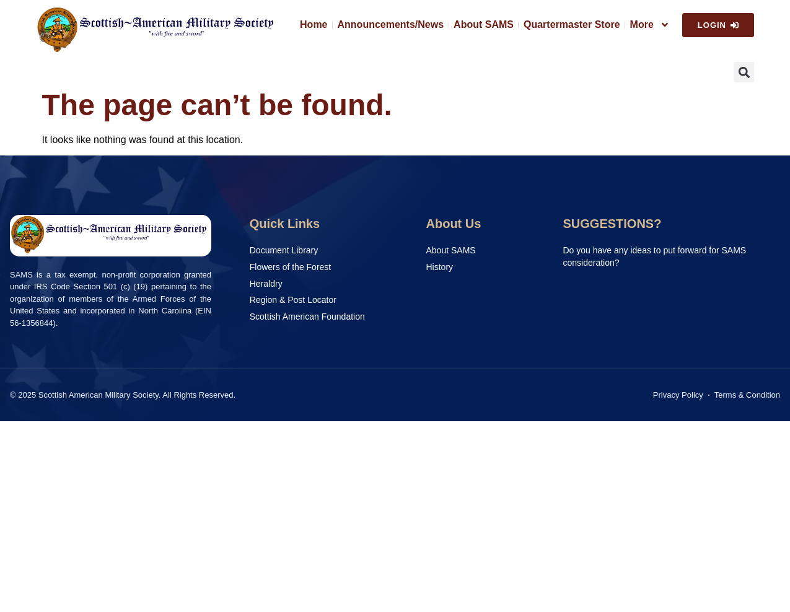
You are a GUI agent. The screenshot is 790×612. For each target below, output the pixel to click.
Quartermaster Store (572, 24)
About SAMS (484, 24)
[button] (744, 72)
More (650, 25)
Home (313, 24)
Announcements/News (391, 24)
